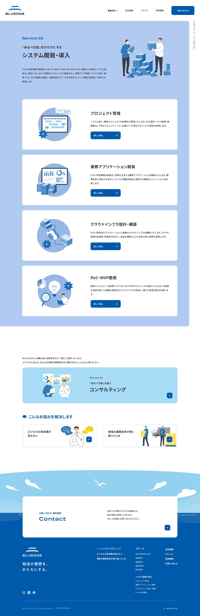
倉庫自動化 (139, 566)
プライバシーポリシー (63, 608)
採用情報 (160, 10)
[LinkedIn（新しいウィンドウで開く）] (29, 592)
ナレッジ (144, 10)
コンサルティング (143, 554)
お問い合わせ (183, 10)
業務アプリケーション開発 (145, 584)
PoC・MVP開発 (141, 592)
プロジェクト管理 (142, 581)
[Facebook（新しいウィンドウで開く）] (34, 592)
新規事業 (139, 569)
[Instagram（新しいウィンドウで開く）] (24, 592)
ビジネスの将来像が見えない (110, 554)
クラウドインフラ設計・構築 (145, 588)
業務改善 (139, 562)
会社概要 (130, 10)
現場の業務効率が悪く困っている (111, 558)
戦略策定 (139, 558)
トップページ (194, 26)
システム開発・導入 (143, 576)
